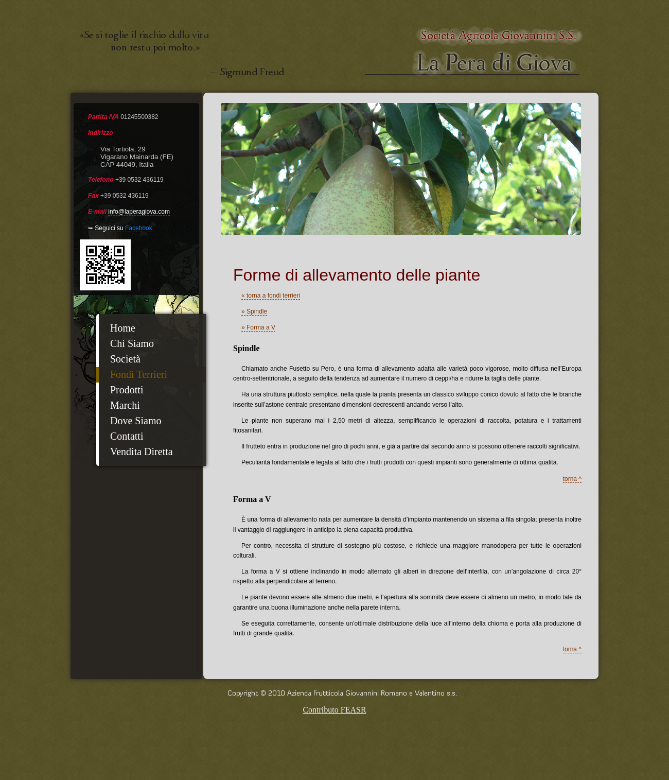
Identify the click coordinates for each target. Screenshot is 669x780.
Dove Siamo (135, 420)
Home (122, 328)
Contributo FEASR (334, 709)
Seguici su (123, 228)
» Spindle (254, 311)
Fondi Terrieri (138, 374)
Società (125, 359)
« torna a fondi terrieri (270, 295)
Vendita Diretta (141, 451)
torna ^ (572, 478)
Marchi (125, 405)
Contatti (126, 436)
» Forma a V (258, 327)
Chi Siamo (132, 343)
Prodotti (126, 389)
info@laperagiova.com (139, 211)
